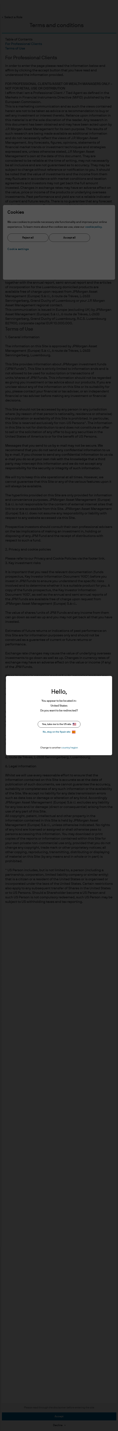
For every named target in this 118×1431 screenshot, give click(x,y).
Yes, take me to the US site (59, 724)
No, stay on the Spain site (59, 732)
